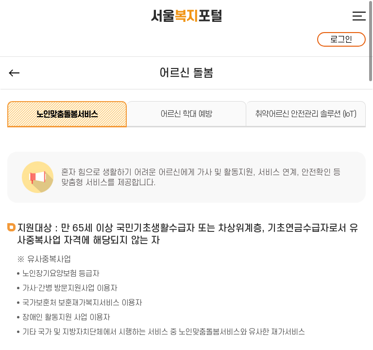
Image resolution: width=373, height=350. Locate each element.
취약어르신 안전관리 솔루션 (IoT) (305, 114)
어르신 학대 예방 (186, 114)
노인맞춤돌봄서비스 (67, 114)
